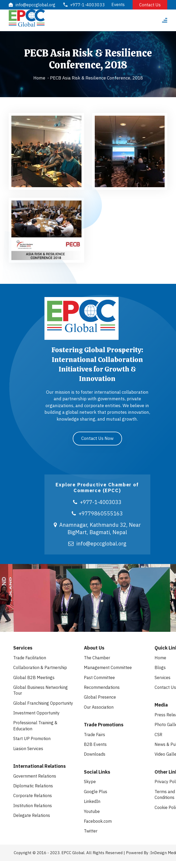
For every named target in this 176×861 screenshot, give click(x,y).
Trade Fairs (94, 734)
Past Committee (99, 677)
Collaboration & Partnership (40, 667)
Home (39, 78)
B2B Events (95, 744)
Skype (90, 781)
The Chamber (97, 657)
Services (162, 677)
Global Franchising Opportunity (43, 703)
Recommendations (102, 687)
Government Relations (34, 776)
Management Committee (108, 667)
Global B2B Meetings (34, 677)
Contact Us (150, 4)
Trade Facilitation (29, 657)
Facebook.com (98, 821)
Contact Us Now (97, 438)
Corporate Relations (32, 795)
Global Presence (100, 697)
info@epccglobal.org (97, 543)
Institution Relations (32, 805)
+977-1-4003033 (97, 502)
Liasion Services (28, 748)
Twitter (90, 831)
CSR (158, 734)
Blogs (160, 667)
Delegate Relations (31, 815)
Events (118, 4)
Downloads (94, 754)
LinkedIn (92, 801)
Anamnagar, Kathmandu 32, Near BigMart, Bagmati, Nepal (97, 528)
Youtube (92, 811)
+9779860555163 (97, 513)
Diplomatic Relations (33, 785)
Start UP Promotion (32, 738)
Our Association (99, 707)
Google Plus (95, 791)
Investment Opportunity (36, 713)
